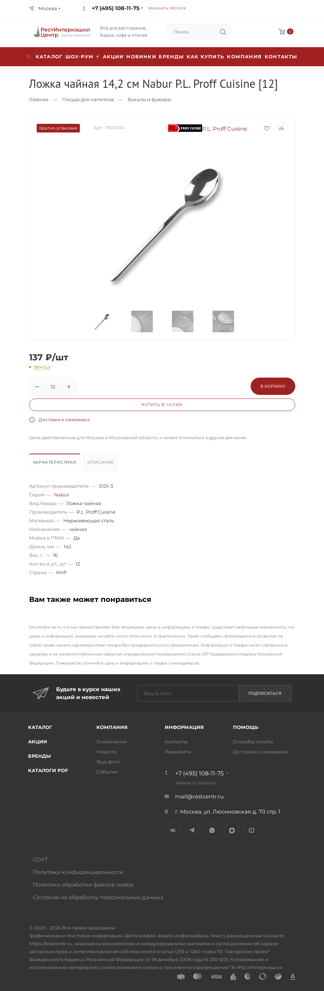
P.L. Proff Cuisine (207, 128)
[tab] (55, 464)
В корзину (272, 386)
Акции (37, 741)
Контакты (281, 56)
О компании (111, 741)
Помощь (245, 727)
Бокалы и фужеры (149, 99)
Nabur (61, 494)
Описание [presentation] (100, 462)
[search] (223, 31)
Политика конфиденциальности (78, 872)
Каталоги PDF (48, 770)
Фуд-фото (107, 762)
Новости (106, 751)
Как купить (205, 56)
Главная (39, 99)
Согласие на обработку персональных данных (98, 897)
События (107, 772)
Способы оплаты (253, 741)
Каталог (40, 727)
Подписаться (265, 693)
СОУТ (40, 859)
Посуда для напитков (88, 99)
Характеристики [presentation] (54, 462)
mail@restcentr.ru (199, 796)
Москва (47, 8)
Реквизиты (178, 751)
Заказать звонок (167, 8)
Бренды (171, 56)
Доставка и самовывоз (64, 419)
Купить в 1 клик (162, 404)
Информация (184, 727)
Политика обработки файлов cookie (83, 884)
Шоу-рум (79, 56)
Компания (244, 56)
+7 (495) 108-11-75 (116, 8)
